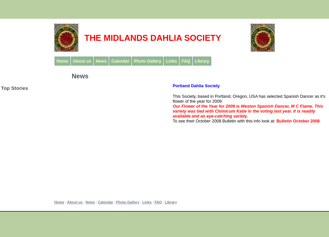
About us (82, 61)
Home (62, 61)
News (101, 61)
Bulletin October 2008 (298, 120)
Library (202, 61)
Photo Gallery (147, 61)
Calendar (120, 61)
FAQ (186, 61)
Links (171, 61)
